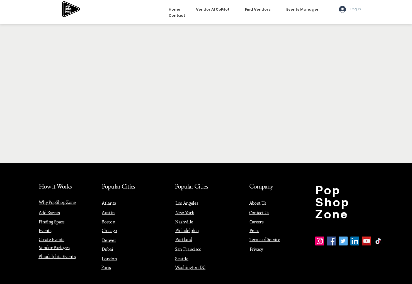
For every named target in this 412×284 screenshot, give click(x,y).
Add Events (49, 212)
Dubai (107, 249)
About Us (257, 203)
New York (184, 212)
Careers (256, 222)
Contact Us (259, 212)
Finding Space (52, 222)
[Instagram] (319, 241)
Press (254, 230)
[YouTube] (366, 241)
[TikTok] (378, 241)
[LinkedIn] (354, 241)
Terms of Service (264, 239)
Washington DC (190, 267)
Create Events (51, 239)
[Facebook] (331, 241)
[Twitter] (343, 241)
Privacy (256, 249)
